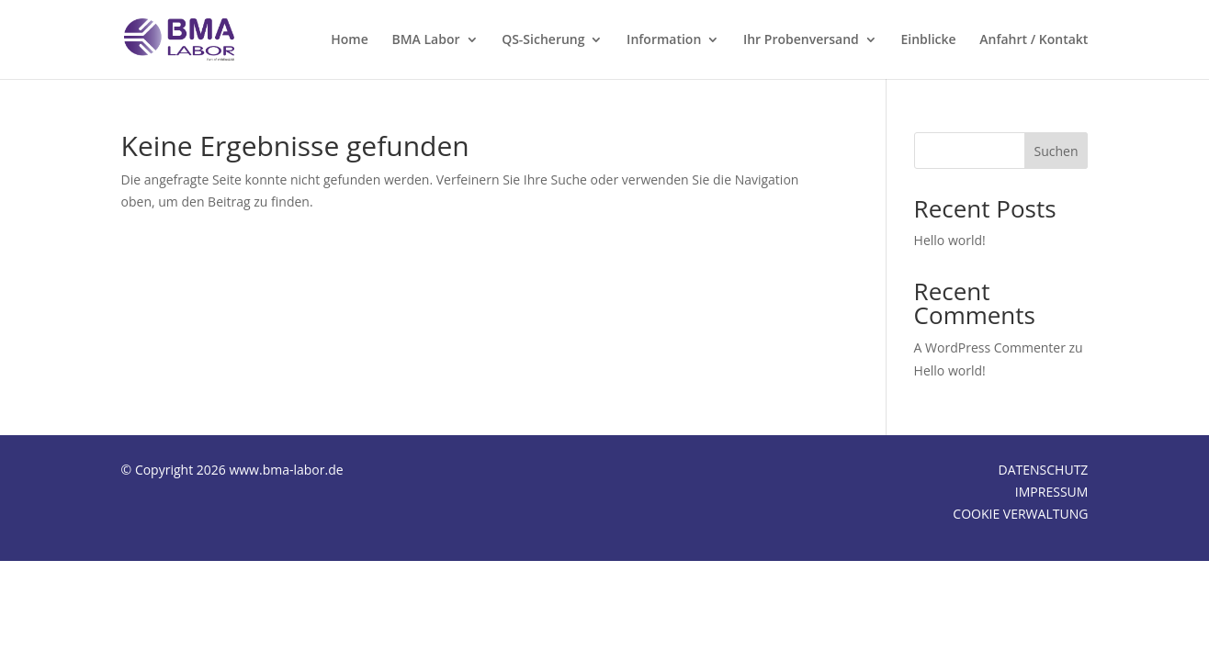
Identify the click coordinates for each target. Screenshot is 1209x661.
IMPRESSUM (1052, 491)
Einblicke (927, 40)
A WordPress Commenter (990, 347)
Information (664, 40)
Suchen (1056, 151)
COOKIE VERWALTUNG (1020, 513)
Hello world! (950, 240)
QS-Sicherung (543, 40)
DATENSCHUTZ (1044, 469)
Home (349, 40)
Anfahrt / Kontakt (1033, 40)
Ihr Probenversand (801, 40)
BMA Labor (425, 40)
